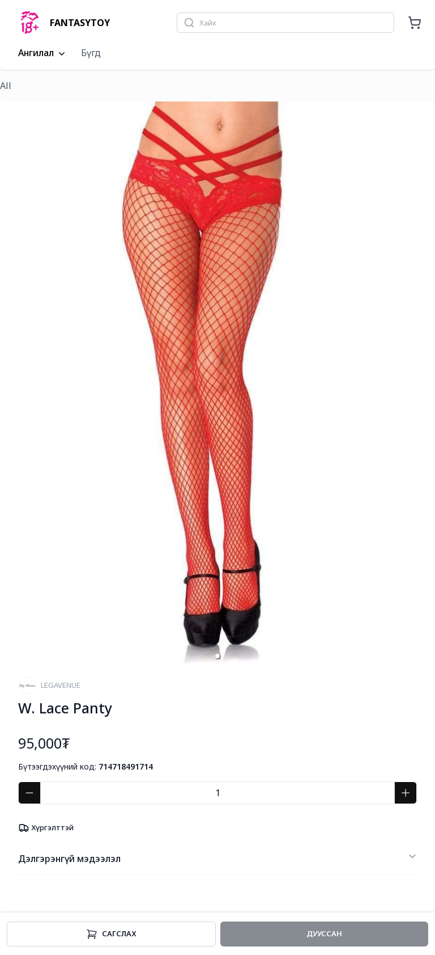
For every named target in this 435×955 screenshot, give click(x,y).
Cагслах (111, 934)
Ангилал (42, 53)
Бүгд (91, 53)
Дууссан (324, 933)
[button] (217, 656)
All (5, 85)
